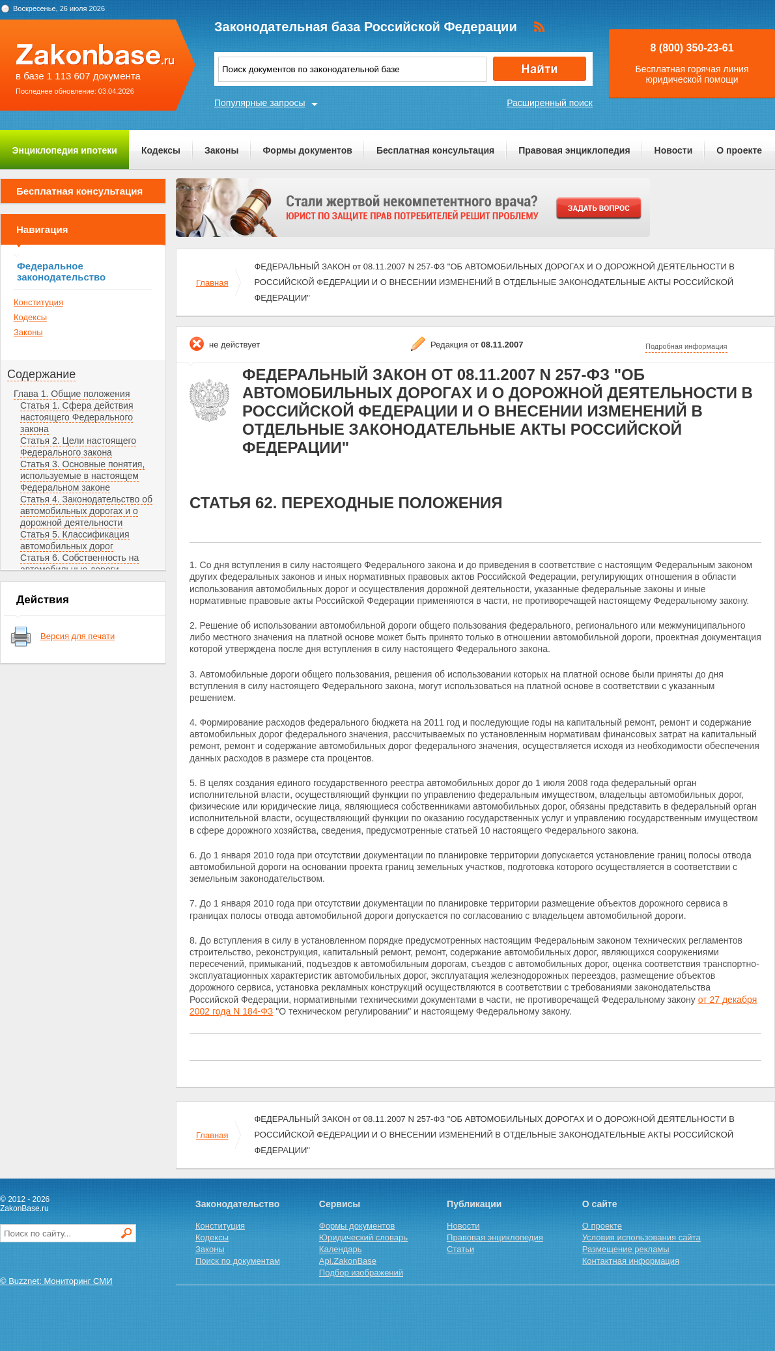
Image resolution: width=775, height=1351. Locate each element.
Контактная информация (630, 1261)
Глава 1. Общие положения (72, 394)
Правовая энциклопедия (574, 150)
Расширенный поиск (550, 103)
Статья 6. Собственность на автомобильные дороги (79, 564)
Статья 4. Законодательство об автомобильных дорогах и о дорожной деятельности (86, 511)
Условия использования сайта (641, 1237)
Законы (221, 150)
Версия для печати (77, 636)
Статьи (460, 1249)
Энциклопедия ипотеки (64, 150)
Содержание (41, 374)
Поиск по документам (237, 1261)
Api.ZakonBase (347, 1261)
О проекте (739, 150)
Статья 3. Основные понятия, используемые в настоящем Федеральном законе (82, 476)
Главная (212, 283)
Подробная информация (686, 346)
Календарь (340, 1249)
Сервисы (339, 1204)
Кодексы (160, 150)
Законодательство (237, 1204)
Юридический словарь (363, 1237)
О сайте (599, 1204)
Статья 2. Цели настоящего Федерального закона (78, 446)
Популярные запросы (259, 103)
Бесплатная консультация (435, 150)
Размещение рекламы (625, 1249)
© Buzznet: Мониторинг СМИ (56, 1281)
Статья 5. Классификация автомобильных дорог (75, 540)
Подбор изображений (361, 1272)
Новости (674, 150)
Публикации (474, 1204)
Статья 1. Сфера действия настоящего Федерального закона (77, 417)
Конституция (38, 302)
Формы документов (307, 150)
